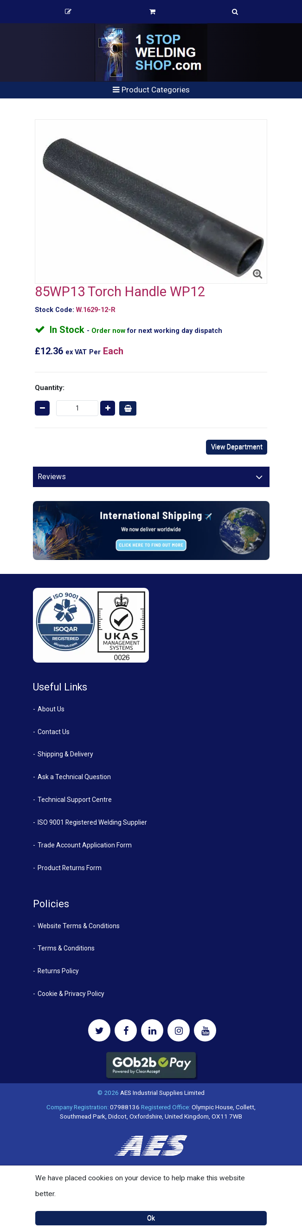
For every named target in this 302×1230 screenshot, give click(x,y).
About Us (51, 709)
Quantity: (49, 388)
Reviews (52, 476)
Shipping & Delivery (65, 754)
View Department (237, 446)
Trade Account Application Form (85, 845)
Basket (152, 11)
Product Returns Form (70, 868)
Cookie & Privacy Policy (71, 993)
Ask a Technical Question (74, 777)
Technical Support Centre (75, 799)
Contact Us (54, 731)
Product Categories (151, 89)
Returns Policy (58, 971)
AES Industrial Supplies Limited (162, 1092)
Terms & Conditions (66, 948)
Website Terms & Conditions (79, 926)
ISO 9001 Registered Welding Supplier (92, 822)
